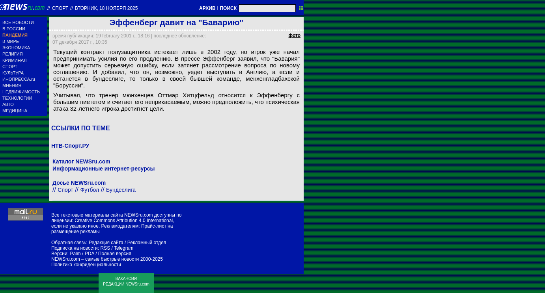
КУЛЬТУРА (13, 72)
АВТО (8, 104)
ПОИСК (228, 8)
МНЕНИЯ (11, 85)
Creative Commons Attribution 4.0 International (124, 220)
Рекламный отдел (146, 242)
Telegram (123, 248)
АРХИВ (207, 8)
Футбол (89, 190)
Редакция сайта (106, 242)
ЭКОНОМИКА (16, 47)
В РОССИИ (13, 28)
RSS (105, 248)
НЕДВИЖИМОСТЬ (21, 91)
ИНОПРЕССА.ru (18, 79)
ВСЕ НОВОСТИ (18, 22)
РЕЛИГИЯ (12, 54)
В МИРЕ (10, 41)
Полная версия (114, 253)
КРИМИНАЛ (14, 60)
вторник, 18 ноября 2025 (106, 8)
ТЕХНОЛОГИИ (17, 98)
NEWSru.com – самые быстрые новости (95, 259)
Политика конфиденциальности (86, 264)
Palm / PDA (82, 253)
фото (294, 35)
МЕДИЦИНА (14, 110)
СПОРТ (9, 66)
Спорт (60, 8)
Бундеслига (121, 190)
